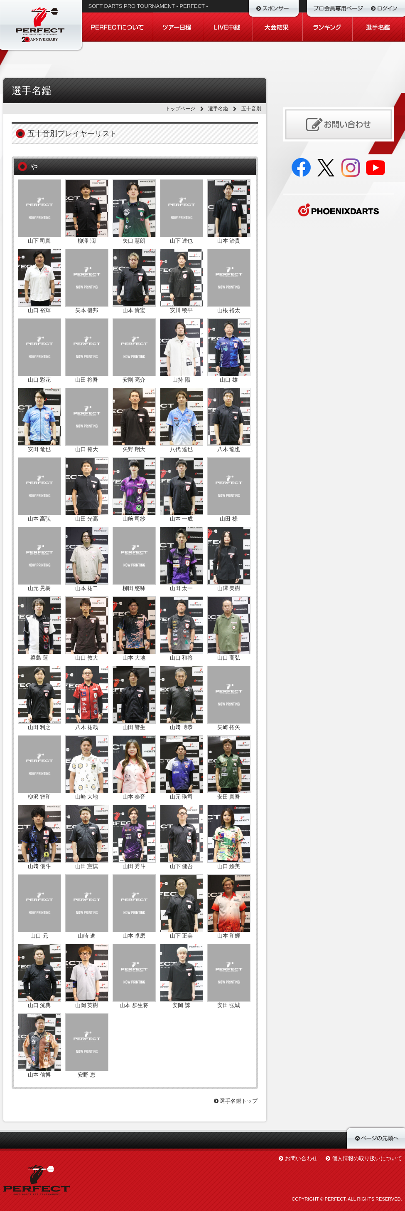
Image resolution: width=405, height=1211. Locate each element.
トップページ (180, 109)
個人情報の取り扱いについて (367, 1158)
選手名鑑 (218, 109)
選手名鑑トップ (236, 1101)
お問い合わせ (301, 1158)
